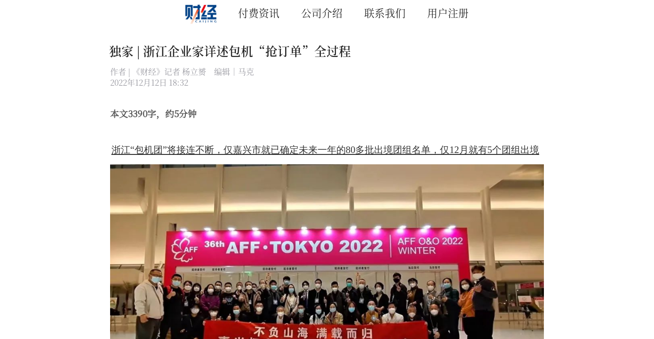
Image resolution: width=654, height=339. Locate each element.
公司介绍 (322, 12)
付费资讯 (258, 12)
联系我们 (385, 12)
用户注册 (448, 12)
